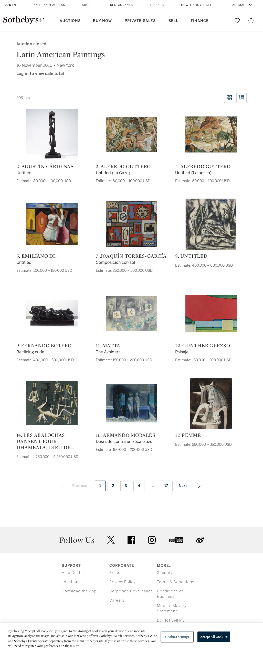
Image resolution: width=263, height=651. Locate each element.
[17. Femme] (211, 403)
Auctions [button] (70, 21)
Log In (10, 5)
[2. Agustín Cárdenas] (52, 134)
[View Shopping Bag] (251, 20)
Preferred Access (49, 5)
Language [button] (239, 5)
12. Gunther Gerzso (202, 345)
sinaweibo (200, 540)
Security (165, 573)
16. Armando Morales (125, 435)
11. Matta (108, 345)
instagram (152, 540)
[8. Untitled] (211, 224)
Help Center (73, 573)
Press (114, 573)
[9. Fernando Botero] (52, 313)
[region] (131, 637)
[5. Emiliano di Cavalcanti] (52, 224)
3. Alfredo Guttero (123, 166)
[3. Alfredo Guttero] (131, 134)
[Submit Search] (223, 20)
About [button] (87, 5)
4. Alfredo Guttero (202, 166)
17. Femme (188, 435)
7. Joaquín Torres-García (131, 256)
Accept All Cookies (213, 637)
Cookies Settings (177, 637)
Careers (116, 600)
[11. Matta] (131, 313)
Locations (71, 582)
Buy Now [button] (102, 21)
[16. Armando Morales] (131, 403)
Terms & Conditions (175, 582)
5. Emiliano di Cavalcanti (35, 256)
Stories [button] (157, 5)
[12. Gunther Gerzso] (211, 313)
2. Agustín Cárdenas (44, 166)
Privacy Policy (122, 582)
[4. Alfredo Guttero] (211, 134)
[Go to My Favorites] (237, 20)
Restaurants (121, 5)
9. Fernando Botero (44, 345)
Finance (200, 21)
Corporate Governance (131, 591)
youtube (176, 540)
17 (166, 486)
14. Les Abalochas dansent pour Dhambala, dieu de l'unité (43, 441)
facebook (131, 540)
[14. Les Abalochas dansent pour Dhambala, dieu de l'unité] (52, 403)
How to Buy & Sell (197, 5)
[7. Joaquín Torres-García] (131, 224)
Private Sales (140, 21)
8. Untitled (191, 256)
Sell (173, 21)
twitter (111, 540)
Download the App (79, 591)
